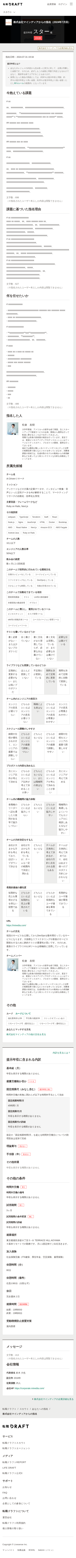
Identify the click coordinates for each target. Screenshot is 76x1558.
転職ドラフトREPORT (14, 1462)
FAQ (5, 1492)
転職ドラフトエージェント (16, 1448)
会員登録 (51, 4)
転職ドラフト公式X (13, 1473)
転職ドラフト (9, 1409)
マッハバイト (8, 1550)
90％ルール (19, 83)
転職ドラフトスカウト (14, 1443)
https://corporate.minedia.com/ (29, 1388)
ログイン (62, 4)
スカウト (24, 1409)
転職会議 (21, 1550)
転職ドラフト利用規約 (14, 1523)
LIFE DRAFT (9, 1467)
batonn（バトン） (46, 1550)
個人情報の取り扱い (13, 1528)
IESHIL (32, 1550)
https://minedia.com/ (16, 925)
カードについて (23, 1013)
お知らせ (7, 1487)
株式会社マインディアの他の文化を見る (26, 1034)
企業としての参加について (16, 1503)
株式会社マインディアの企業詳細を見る (56, 48)
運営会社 (7, 1517)
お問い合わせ (9, 1498)
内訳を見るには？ (61, 1052)
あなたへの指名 (40, 1409)
